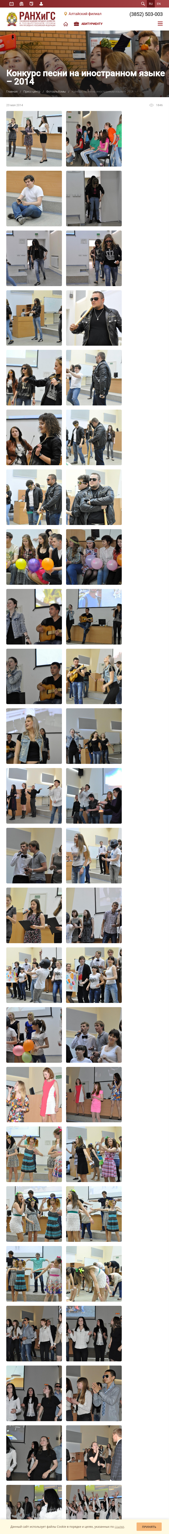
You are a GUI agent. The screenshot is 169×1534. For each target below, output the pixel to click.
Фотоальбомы (56, 91)
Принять (149, 1527)
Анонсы (63, 1443)
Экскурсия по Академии (20, 1400)
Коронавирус (66, 1467)
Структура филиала (17, 1351)
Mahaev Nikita (153, 1515)
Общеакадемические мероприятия (131, 1378)
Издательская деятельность (127, 1345)
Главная (12, 91)
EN (159, 3)
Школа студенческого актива (23, 1443)
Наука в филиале (120, 1351)
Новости (63, 1437)
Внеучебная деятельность (21, 1363)
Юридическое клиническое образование (22, 1457)
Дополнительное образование (76, 1363)
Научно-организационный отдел (129, 1391)
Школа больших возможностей (24, 1437)
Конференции (119, 1385)
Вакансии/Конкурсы (18, 1394)
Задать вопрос (18, 1487)
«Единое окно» (14, 1464)
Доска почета (14, 1382)
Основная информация (124, 1437)
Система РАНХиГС (17, 1369)
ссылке (119, 1527)
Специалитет (66, 1351)
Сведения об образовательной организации (24, 1414)
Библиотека (22, 4)
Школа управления (17, 1449)
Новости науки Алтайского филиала (126, 1371)
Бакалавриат (65, 1345)
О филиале (12, 1345)
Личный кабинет (41, 4)
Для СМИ (63, 1461)
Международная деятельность (24, 1388)
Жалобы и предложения (54, 1487)
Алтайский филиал (85, 14)
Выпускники (13, 1376)
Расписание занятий (11, 4)
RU (151, 3)
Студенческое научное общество (130, 1363)
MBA (61, 1369)
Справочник (31, 4)
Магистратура (66, 1357)
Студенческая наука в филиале (129, 1357)
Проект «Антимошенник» (73, 1473)
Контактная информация (21, 1406)
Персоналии (13, 1357)
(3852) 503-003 (146, 14)
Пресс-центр (31, 91)
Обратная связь (94, 1487)
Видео (61, 1455)
